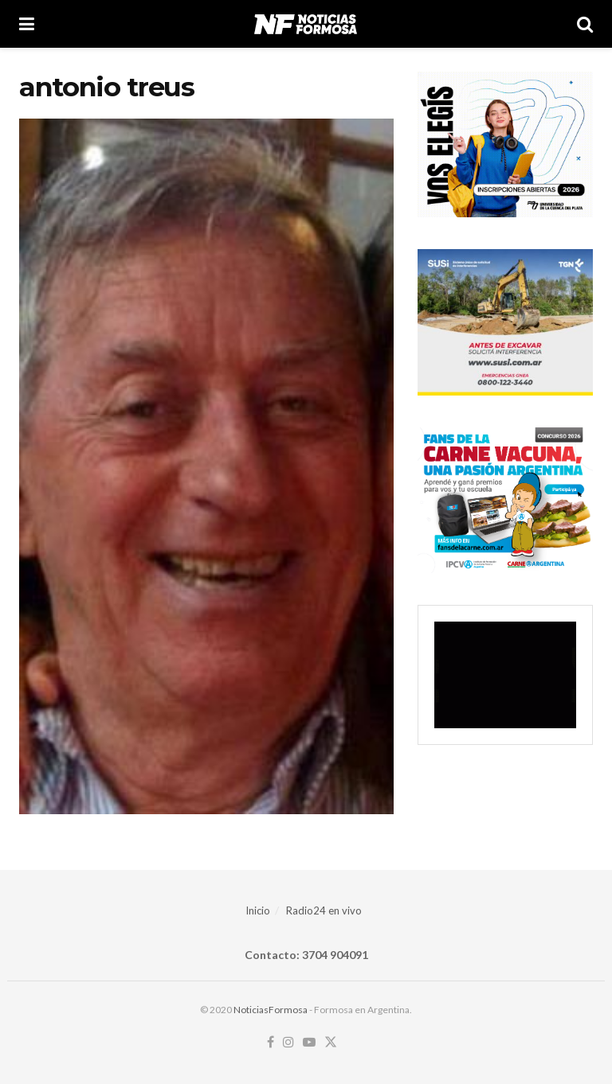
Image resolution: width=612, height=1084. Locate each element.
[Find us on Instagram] (288, 1042)
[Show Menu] (26, 24)
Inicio (257, 910)
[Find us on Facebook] (270, 1042)
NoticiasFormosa (270, 1010)
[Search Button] (585, 24)
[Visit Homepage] (305, 24)
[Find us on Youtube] (309, 1042)
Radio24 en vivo (324, 910)
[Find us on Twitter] (330, 1042)
